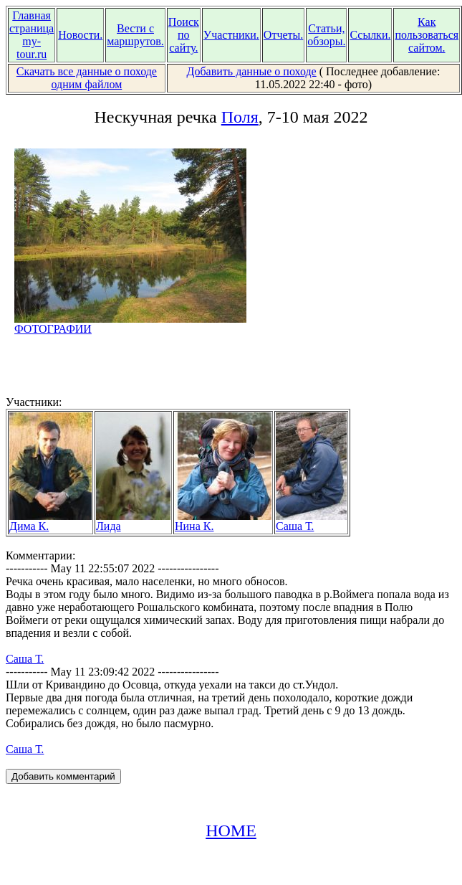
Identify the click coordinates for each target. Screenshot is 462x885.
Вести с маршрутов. (135, 34)
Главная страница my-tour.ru (31, 34)
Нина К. (223, 521)
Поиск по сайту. (183, 35)
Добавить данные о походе (252, 71)
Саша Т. (311, 521)
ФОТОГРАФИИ (130, 324)
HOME (231, 830)
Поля (240, 117)
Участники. (231, 35)
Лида (133, 521)
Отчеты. (283, 35)
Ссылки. (370, 35)
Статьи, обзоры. (326, 34)
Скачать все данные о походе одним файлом (86, 77)
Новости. (80, 35)
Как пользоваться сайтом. (426, 35)
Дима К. (50, 521)
